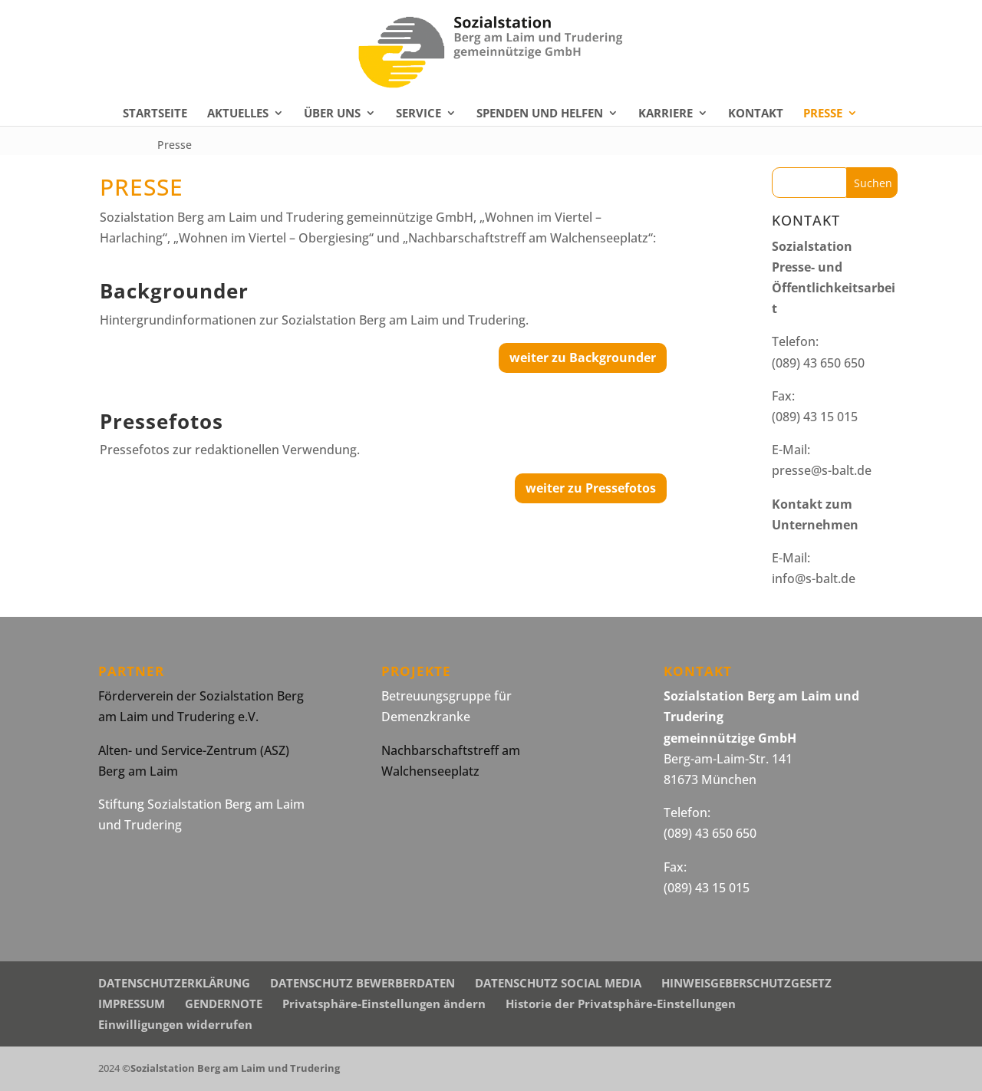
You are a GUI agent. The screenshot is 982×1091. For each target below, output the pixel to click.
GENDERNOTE (223, 1003)
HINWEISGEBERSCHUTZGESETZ (746, 982)
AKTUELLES (238, 113)
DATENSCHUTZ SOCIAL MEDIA (558, 982)
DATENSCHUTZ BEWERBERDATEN (362, 982)
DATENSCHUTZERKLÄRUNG (174, 982)
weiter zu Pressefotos (591, 488)
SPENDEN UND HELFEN (539, 113)
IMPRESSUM (131, 1003)
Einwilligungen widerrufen (175, 1024)
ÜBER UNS (332, 113)
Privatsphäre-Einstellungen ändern (384, 1003)
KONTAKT (755, 113)
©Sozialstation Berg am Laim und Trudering (231, 1068)
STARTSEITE (155, 113)
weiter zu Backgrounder (582, 357)
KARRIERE (665, 113)
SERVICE (418, 113)
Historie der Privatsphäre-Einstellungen (621, 1003)
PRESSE (822, 113)
